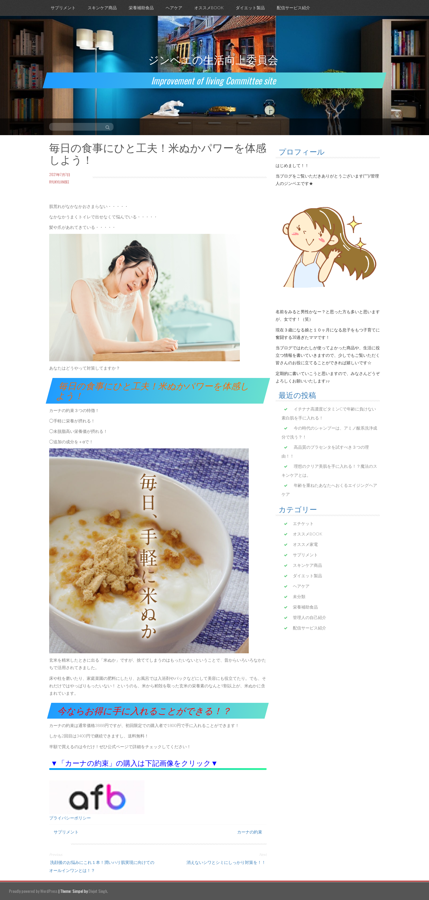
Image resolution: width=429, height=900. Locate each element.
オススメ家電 (305, 544)
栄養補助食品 (141, 7)
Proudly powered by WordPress (33, 891)
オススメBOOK (209, 7)
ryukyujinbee (59, 181)
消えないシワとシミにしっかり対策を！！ (226, 862)
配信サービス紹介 (293, 7)
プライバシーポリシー (70, 817)
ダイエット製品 (250, 7)
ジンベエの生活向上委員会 (213, 59)
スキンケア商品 (102, 7)
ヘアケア (174, 7)
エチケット (303, 523)
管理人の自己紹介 (309, 617)
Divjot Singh (97, 891)
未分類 (299, 596)
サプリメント (63, 7)
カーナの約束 (249, 831)
